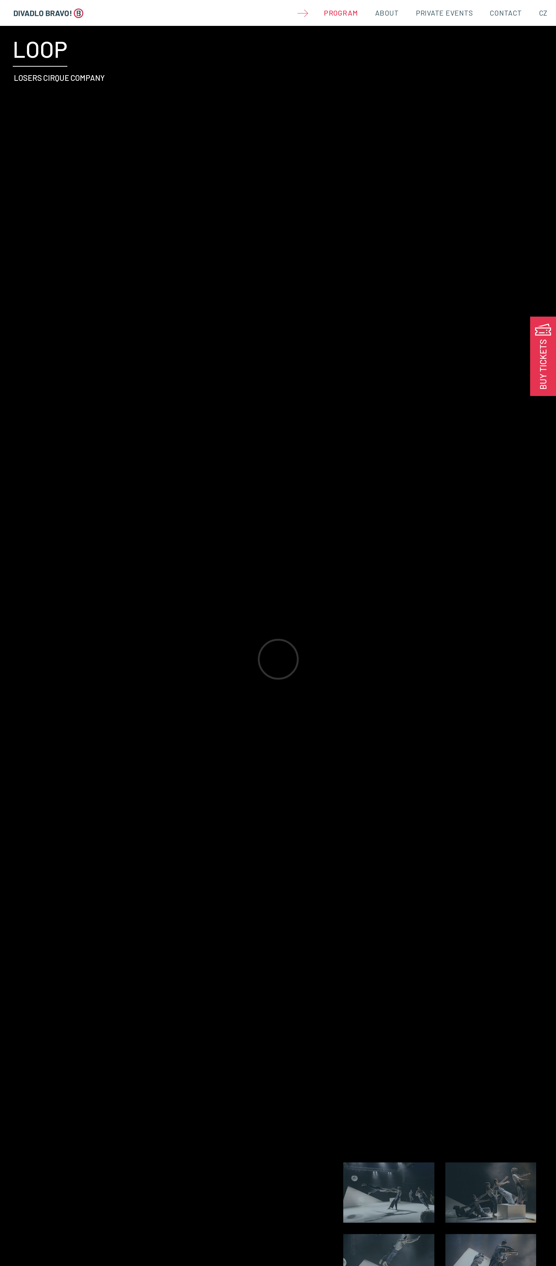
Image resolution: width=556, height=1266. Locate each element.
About (387, 13)
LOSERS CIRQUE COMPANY (59, 77)
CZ (543, 13)
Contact (506, 13)
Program (341, 13)
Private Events (444, 13)
